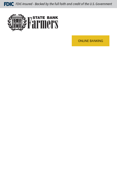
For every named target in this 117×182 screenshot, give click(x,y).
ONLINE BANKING (90, 41)
